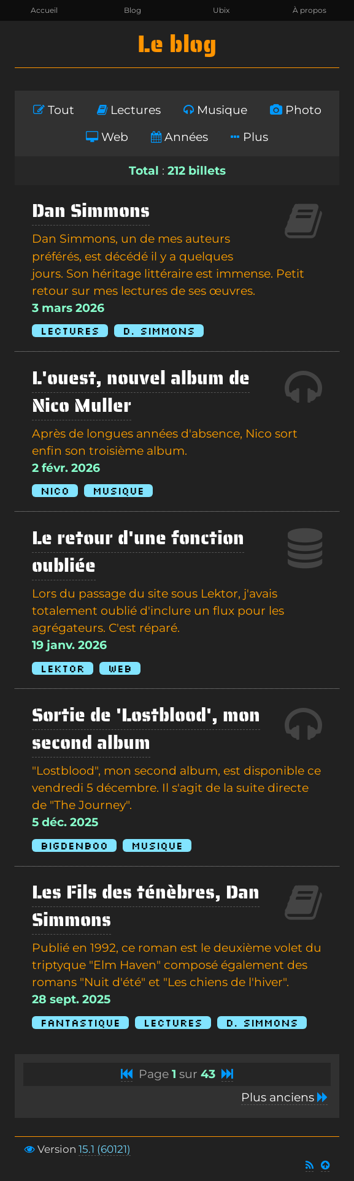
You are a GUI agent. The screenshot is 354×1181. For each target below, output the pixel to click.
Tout (53, 110)
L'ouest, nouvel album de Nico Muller (141, 391)
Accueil (44, 10)
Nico (54, 490)
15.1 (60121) (105, 1149)
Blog (132, 10)
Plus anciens (284, 1097)
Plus (249, 137)
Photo (295, 110)
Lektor (62, 668)
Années (179, 137)
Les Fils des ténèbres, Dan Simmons (146, 906)
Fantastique (80, 1022)
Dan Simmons (91, 210)
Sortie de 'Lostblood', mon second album (146, 729)
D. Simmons (159, 330)
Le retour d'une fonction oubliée (138, 551)
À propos (309, 10)
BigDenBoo (74, 845)
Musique (215, 110)
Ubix (221, 10)
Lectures (129, 110)
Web (107, 137)
